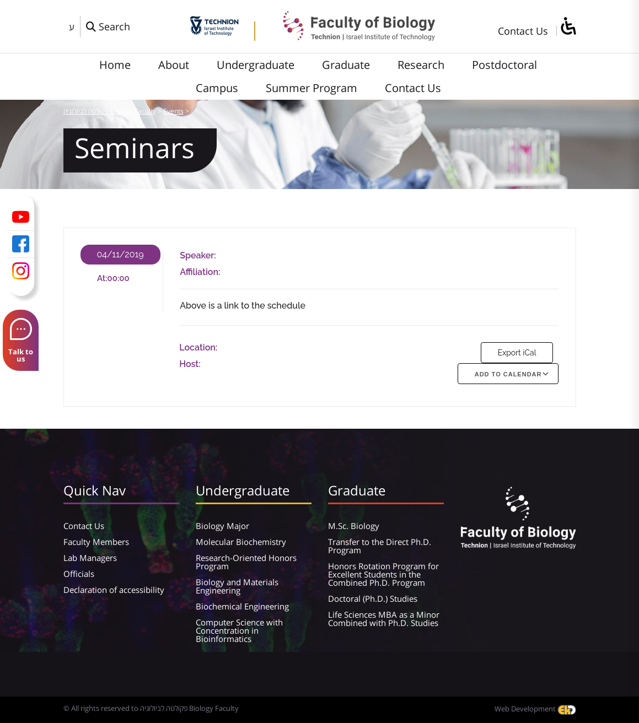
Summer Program (311, 87)
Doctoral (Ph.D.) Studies (372, 598)
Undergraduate (255, 64)
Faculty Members (96, 541)
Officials (78, 573)
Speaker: (198, 255)
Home (115, 64)
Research (421, 64)
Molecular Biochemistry (241, 541)
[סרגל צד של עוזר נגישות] (568, 26)
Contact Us (523, 30)
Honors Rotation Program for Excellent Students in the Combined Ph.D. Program (383, 574)
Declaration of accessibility (113, 589)
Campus (217, 87)
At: (102, 278)
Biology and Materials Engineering (237, 586)
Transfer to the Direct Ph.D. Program (379, 545)
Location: (198, 347)
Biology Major (222, 525)
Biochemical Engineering (242, 606)
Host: (190, 364)
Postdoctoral (504, 64)
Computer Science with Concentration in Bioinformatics (239, 630)
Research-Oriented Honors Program (246, 561)
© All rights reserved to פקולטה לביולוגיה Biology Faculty (151, 708)
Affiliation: (200, 272)
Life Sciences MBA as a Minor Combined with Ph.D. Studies (383, 618)
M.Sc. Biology (353, 525)
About (173, 64)
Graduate (346, 64)
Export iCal (517, 352)
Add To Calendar (508, 374)
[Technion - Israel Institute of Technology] (214, 32)
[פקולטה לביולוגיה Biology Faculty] (350, 37)
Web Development (535, 709)
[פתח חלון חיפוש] (108, 26)
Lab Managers (90, 557)
